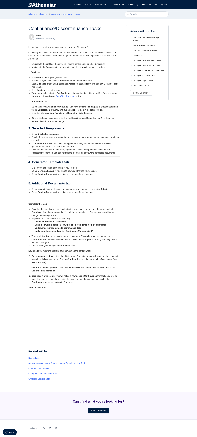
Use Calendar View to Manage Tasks (144, 38)
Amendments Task (139, 85)
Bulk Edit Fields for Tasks (142, 45)
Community (133, 4)
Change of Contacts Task (142, 75)
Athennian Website (82, 4)
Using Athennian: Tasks (61, 14)
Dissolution (33, 358)
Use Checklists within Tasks (143, 50)
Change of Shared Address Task (145, 60)
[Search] (147, 14)
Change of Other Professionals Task (147, 70)
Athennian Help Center (38, 14)
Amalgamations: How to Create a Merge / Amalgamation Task (56, 363)
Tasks (77, 14)
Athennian (34, 428)
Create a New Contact (38, 368)
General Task (137, 55)
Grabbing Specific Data (39, 379)
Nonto (38, 35)
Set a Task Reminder (65, 96)
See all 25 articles (141, 93)
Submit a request (149, 4)
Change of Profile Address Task (145, 65)
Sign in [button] (164, 4)
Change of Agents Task (141, 80)
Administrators (118, 4)
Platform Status (101, 4)
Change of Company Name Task (43, 374)
